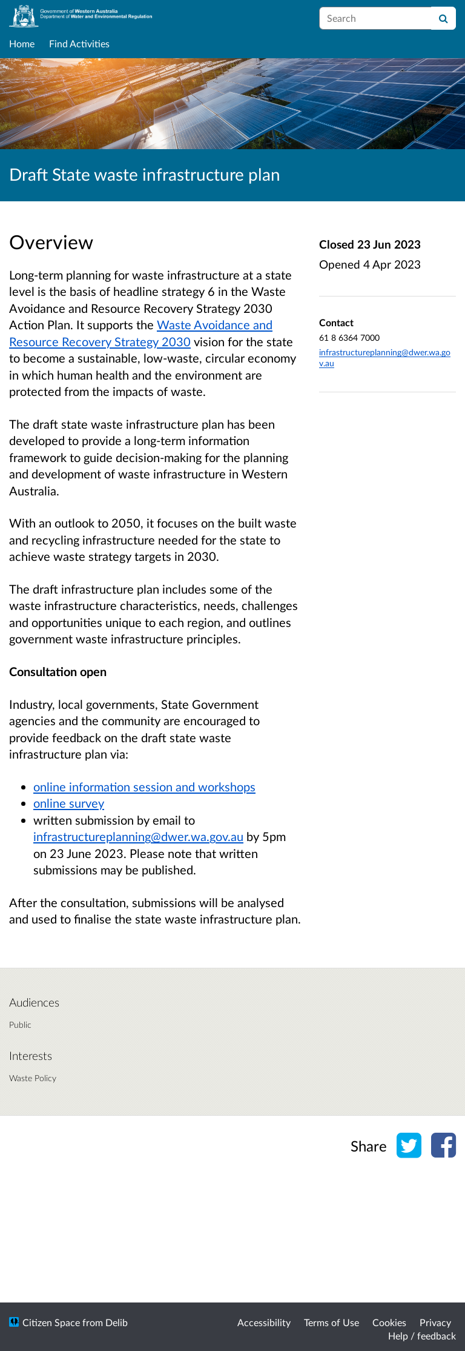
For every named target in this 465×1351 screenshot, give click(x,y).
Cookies (389, 1322)
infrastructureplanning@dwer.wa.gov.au (138, 836)
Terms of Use (331, 1322)
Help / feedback (422, 1335)
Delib (116, 1322)
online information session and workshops (144, 786)
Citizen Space (51, 1322)
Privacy (435, 1322)
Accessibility (264, 1322)
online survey (68, 803)
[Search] (443, 18)
